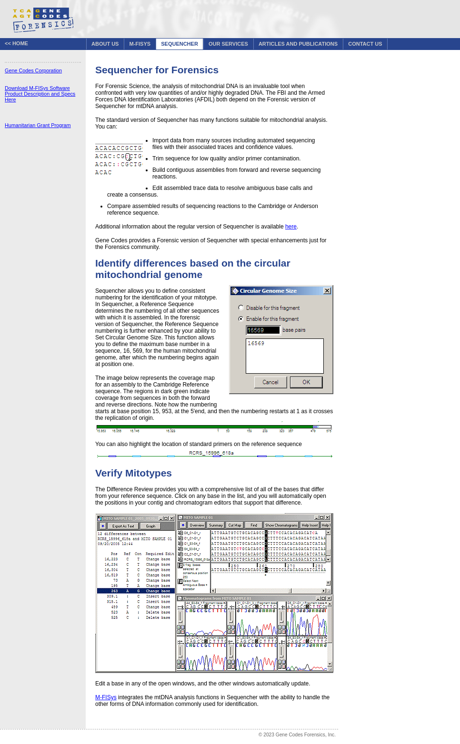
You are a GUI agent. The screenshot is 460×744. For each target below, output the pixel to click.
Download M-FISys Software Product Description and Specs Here (40, 93)
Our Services (228, 44)
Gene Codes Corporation (33, 70)
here (291, 226)
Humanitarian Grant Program (38, 125)
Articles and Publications (298, 44)
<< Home (16, 43)
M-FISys (140, 44)
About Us (105, 44)
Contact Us (365, 44)
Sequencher (179, 44)
